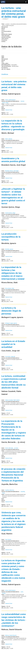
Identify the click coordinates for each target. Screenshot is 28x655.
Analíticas (4, 74)
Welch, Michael (8, 138)
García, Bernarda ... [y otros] (11, 448)
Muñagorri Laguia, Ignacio (11, 323)
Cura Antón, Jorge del (10, 356)
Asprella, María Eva (9, 490)
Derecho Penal (8, 109)
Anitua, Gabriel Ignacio (10, 99)
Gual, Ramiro (8, 539)
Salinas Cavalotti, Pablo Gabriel (12, 400)
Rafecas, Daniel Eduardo (11, 635)
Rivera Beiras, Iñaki (9, 288)
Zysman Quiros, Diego (10, 212)
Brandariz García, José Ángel (11, 170)
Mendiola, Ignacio (9, 249)
